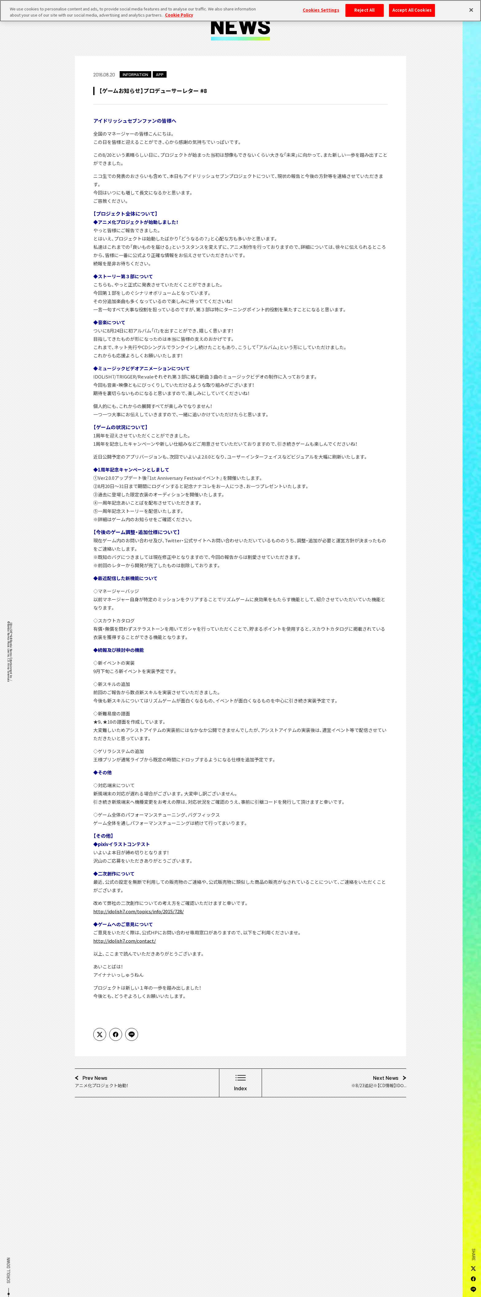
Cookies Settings (321, 6)
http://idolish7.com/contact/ (124, 941)
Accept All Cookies (412, 6)
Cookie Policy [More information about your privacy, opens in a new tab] (179, 11)
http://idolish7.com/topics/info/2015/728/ (138, 911)
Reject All (364, 6)
